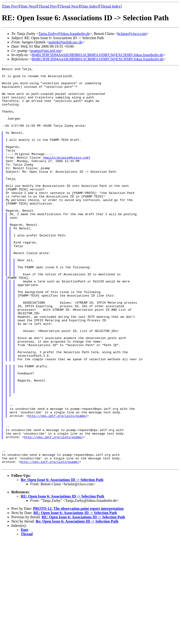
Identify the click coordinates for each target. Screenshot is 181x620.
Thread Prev (47, 6)
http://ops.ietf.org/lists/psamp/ (57, 486)
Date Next (28, 6)
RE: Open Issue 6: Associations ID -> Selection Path (62, 576)
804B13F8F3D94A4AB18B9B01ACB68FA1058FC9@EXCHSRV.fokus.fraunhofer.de (97, 55)
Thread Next (69, 6)
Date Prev (10, 6)
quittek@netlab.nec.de (65, 42)
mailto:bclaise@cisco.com (66, 176)
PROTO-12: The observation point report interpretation (78, 588)
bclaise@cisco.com (132, 34)
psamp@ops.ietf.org (45, 51)
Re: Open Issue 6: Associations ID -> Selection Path (62, 560)
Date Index (89, 6)
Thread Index (110, 6)
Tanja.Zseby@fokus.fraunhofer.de (64, 34)
